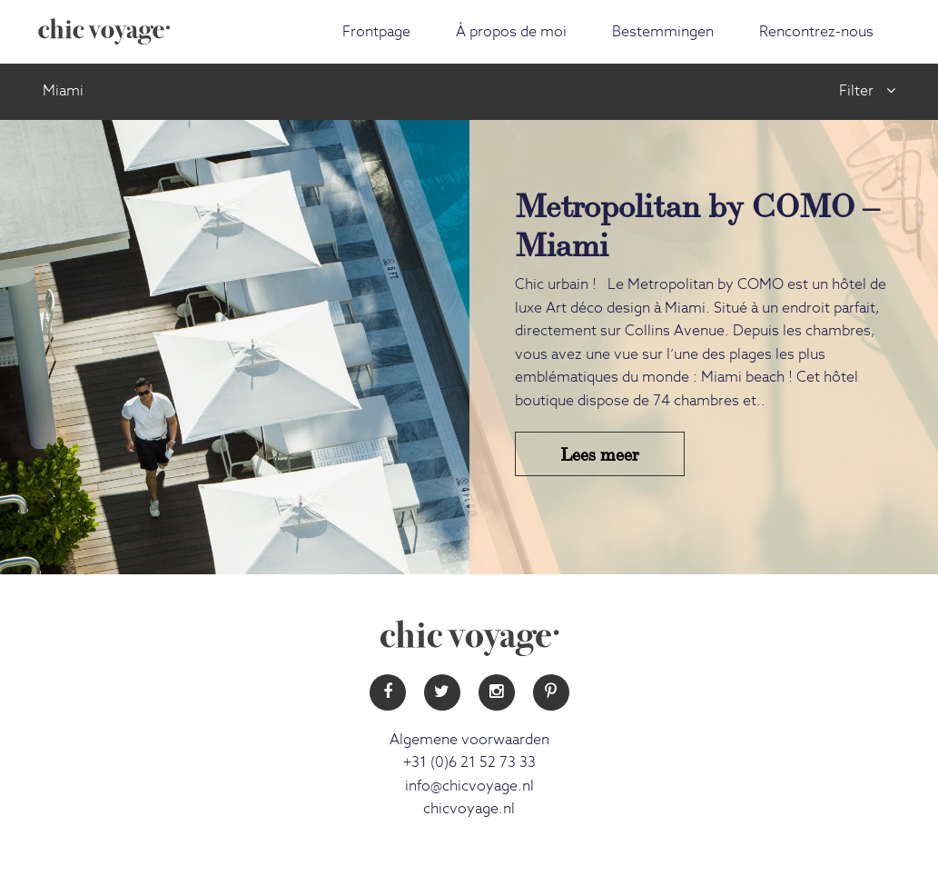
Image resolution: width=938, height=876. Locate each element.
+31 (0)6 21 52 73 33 (469, 762)
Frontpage (376, 32)
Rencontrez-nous (816, 32)
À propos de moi (511, 32)
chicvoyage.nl (469, 809)
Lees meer (599, 453)
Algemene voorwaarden (469, 740)
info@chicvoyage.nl (469, 786)
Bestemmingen (663, 32)
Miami (63, 91)
